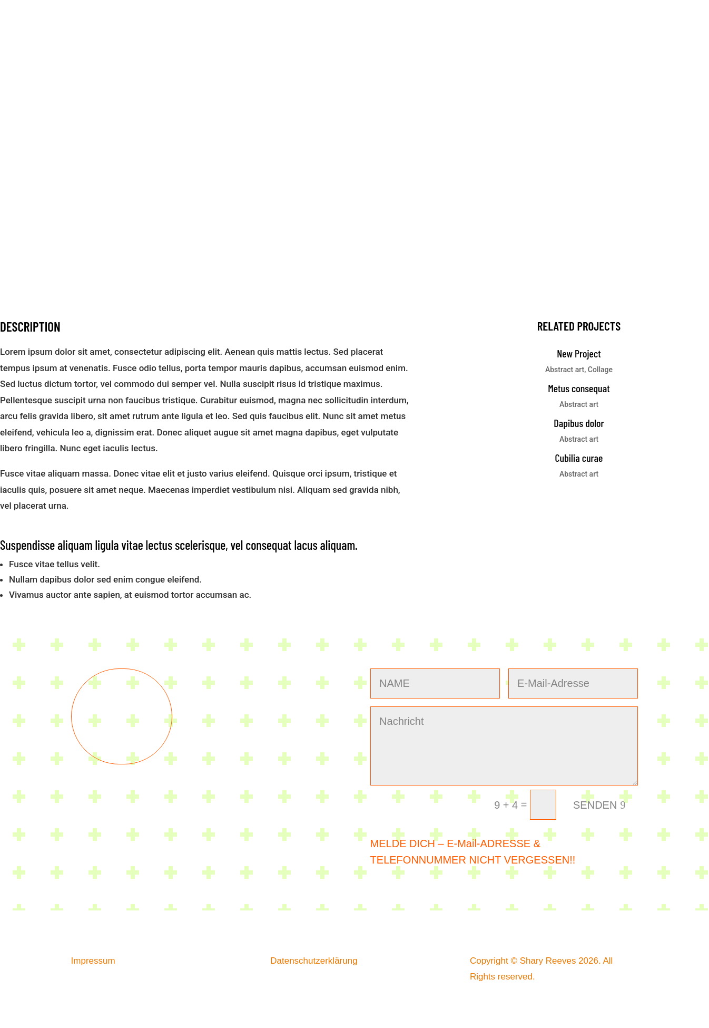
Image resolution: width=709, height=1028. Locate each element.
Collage (600, 369)
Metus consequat (579, 388)
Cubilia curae (579, 457)
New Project (578, 353)
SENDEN (595, 805)
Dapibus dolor (579, 422)
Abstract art (564, 369)
